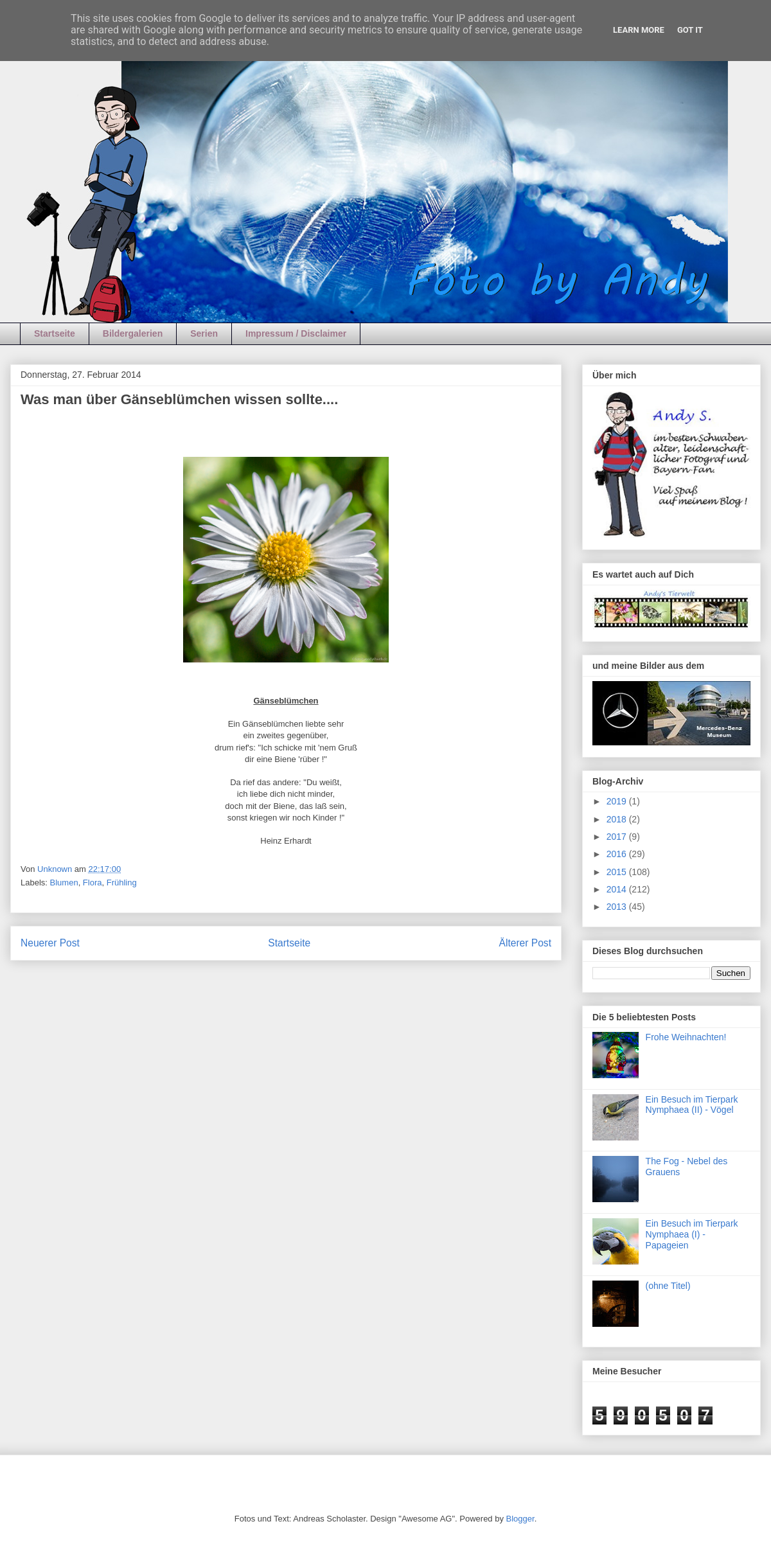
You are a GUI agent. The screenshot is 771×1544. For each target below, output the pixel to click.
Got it (690, 30)
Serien (204, 333)
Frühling (122, 882)
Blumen (64, 882)
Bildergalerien (133, 333)
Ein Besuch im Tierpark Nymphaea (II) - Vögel (692, 1104)
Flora (92, 882)
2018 (618, 819)
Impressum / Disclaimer (295, 333)
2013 (618, 906)
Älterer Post (525, 942)
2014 (618, 889)
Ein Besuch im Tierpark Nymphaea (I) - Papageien (692, 1234)
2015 (618, 872)
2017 (618, 836)
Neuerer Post (50, 942)
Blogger (520, 1518)
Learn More (638, 30)
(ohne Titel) (668, 1286)
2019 (618, 801)
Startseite (54, 333)
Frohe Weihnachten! (686, 1037)
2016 (618, 854)
